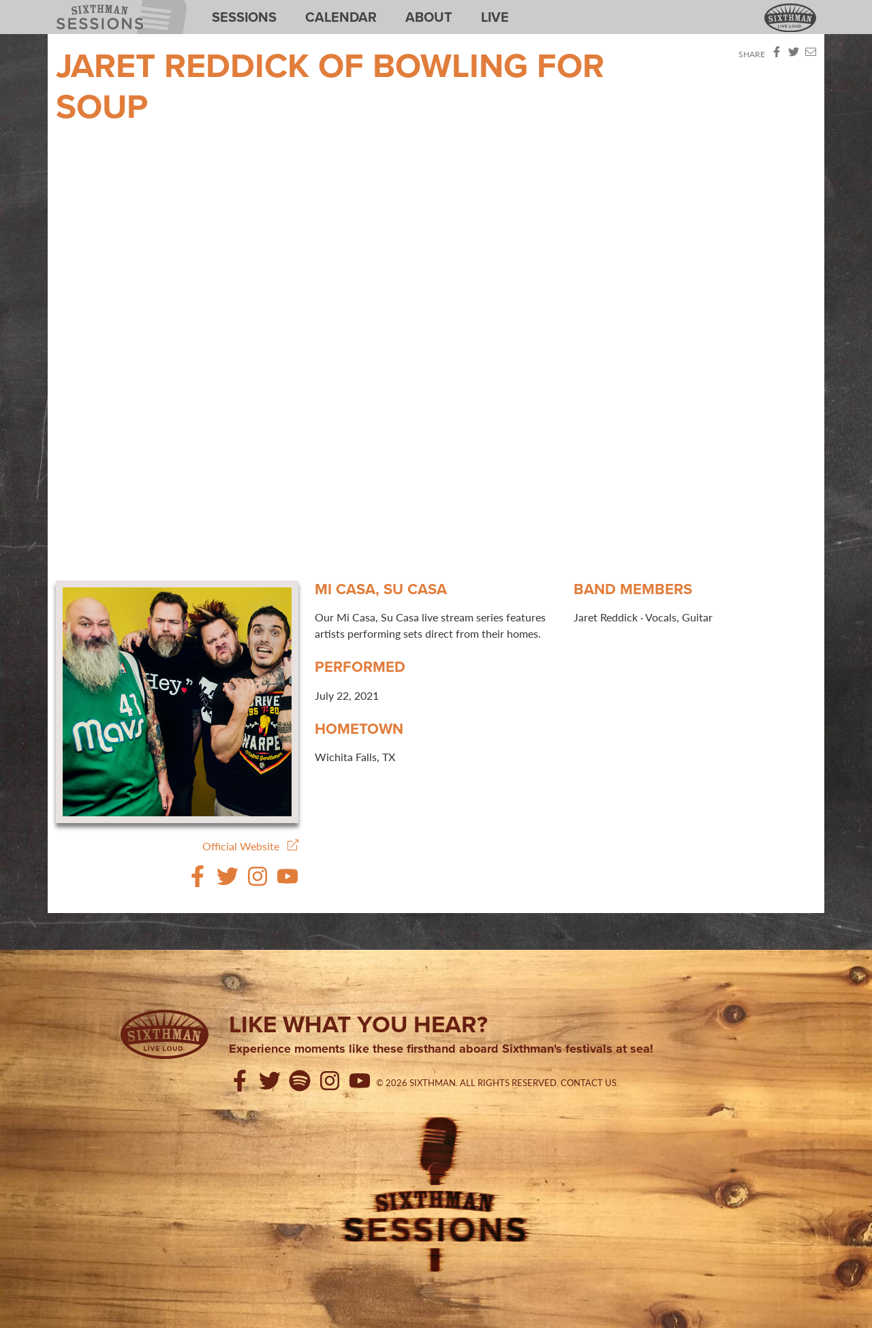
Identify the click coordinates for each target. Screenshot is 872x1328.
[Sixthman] (164, 1034)
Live (495, 17)
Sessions (244, 17)
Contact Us (589, 1083)
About (428, 17)
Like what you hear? (358, 1024)
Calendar (341, 17)
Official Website (250, 846)
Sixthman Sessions (88, 8)
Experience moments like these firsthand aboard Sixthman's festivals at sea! (441, 1049)
